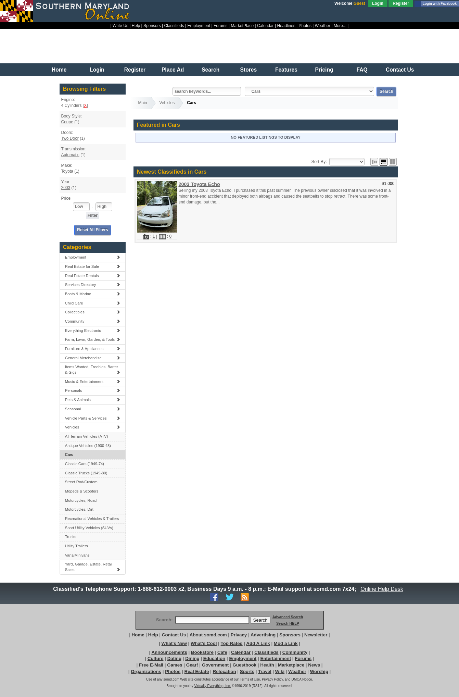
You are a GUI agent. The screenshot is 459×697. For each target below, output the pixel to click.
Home (59, 70)
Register (401, 3)
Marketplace (291, 665)
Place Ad (173, 70)
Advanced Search (287, 617)
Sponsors (152, 25)
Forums (221, 25)
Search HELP (287, 623)
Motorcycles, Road (81, 500)
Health (267, 665)
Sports (247, 671)
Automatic (70, 154)
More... (340, 25)
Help (136, 25)
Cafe (222, 652)
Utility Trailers (76, 546)
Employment (198, 25)
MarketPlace (242, 25)
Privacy (239, 634)
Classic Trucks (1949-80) (86, 473)
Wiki (279, 671)
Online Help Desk (382, 589)
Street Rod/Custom (81, 482)
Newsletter (315, 634)
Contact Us (400, 70)
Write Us (120, 25)
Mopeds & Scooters (82, 491)
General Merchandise (92, 358)
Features (286, 70)
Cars (69, 454)
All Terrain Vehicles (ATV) (86, 436)
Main (142, 102)
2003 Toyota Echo (199, 184)
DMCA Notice (301, 679)
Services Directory (92, 285)
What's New (174, 643)
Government (215, 665)
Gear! (192, 665)
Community (92, 321)
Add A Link (258, 643)
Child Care (92, 303)
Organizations (146, 671)
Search (210, 70)
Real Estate (196, 671)
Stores (248, 70)
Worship (319, 671)
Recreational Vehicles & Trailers (92, 518)
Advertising (263, 634)
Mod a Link (286, 643)
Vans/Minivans (77, 555)
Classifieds (174, 25)
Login (377, 3)
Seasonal (92, 409)
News (314, 665)
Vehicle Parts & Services (92, 418)
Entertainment (275, 658)
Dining (192, 658)
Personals (92, 390)
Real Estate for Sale (92, 266)
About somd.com (208, 634)
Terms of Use (250, 679)
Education (214, 658)
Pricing (324, 70)
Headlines (286, 25)
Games (174, 665)
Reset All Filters (92, 229)
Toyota (67, 171)
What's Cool (204, 643)
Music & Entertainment (92, 381)
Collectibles (92, 312)
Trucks (70, 537)
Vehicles (92, 427)
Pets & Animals (92, 400)
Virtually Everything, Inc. (212, 686)
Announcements (169, 652)
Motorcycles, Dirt (79, 509)
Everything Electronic (92, 330)
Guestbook (244, 665)
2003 (65, 187)
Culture (156, 658)
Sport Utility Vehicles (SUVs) (89, 528)
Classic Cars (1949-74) (84, 464)
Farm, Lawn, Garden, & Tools (92, 339)
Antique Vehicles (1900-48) (88, 446)
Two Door (69, 138)
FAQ (362, 70)
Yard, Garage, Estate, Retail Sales (92, 567)
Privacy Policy (272, 679)
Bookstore (202, 652)
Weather (322, 25)
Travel (264, 671)
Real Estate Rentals (92, 276)
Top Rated (232, 643)
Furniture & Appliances (92, 349)
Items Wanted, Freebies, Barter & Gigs (92, 369)
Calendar (265, 25)
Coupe (67, 122)
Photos (305, 25)
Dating (174, 658)
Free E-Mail (151, 665)
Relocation (224, 671)
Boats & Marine (92, 294)
